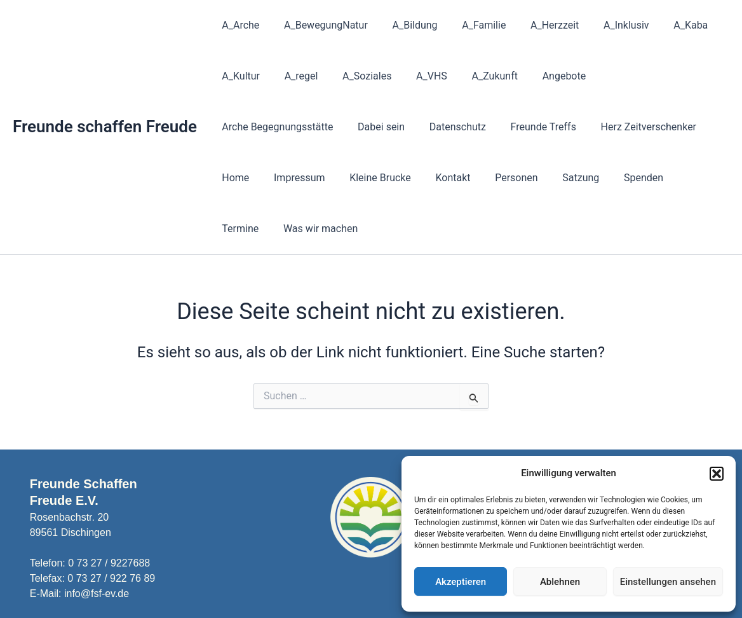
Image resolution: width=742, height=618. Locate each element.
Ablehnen (560, 581)
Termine (555, 178)
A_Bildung (404, 25)
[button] (716, 473)
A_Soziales (356, 76)
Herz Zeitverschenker (498, 127)
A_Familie (469, 25)
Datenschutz (315, 127)
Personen (378, 178)
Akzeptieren (460, 581)
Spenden (496, 178)
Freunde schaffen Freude (105, 101)
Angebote (541, 76)
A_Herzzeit (535, 25)
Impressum (639, 127)
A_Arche (238, 25)
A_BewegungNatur (319, 25)
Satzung (438, 178)
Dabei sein (243, 127)
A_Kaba (663, 25)
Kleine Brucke (250, 178)
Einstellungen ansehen (668, 581)
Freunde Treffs (396, 127)
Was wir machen (631, 178)
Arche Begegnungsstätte (638, 76)
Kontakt (319, 178)
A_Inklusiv (603, 25)
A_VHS (417, 76)
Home (579, 127)
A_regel (295, 76)
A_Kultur (239, 76)
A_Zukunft (476, 76)
